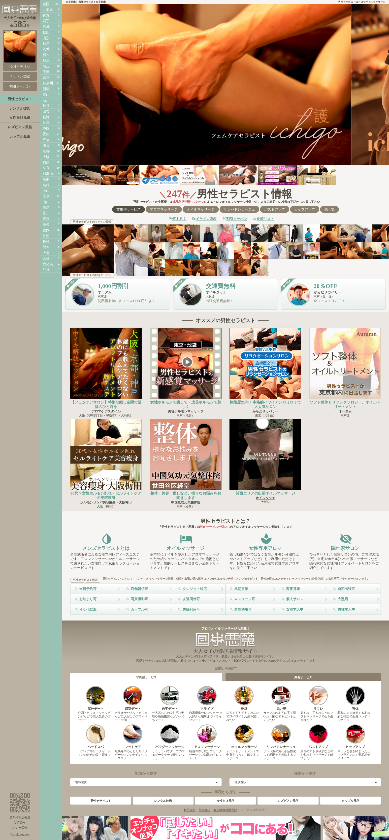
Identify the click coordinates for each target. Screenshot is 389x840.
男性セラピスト (100, 801)
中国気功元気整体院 (185, 502)
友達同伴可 (191, 599)
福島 (46, 44)
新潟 (46, 89)
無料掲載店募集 (19, 817)
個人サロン (294, 599)
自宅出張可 (346, 589)
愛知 (46, 134)
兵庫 (46, 162)
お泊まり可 (88, 599)
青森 (46, 15)
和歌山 (48, 174)
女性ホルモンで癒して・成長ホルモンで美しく (185, 404)
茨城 (46, 49)
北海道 (48, 10)
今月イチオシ (19, 49)
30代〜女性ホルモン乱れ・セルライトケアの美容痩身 (106, 495)
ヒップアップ (304, 209)
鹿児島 (48, 264)
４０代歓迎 (88, 609)
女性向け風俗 (225, 801)
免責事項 (204, 810)
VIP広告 (19, 822)
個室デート (132, 698)
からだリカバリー (265, 411)
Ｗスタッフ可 (244, 599)
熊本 (46, 247)
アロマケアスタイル (106, 411)
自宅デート (169, 698)
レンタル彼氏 (163, 801)
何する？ (179, 219)
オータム (345, 411)
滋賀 (46, 145)
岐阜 (46, 123)
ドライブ (206, 698)
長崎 (46, 241)
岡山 (46, 190)
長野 (46, 117)
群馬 (46, 60)
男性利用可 (243, 609)
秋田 (46, 32)
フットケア (132, 736)
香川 (46, 213)
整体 (355, 698)
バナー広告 (19, 827)
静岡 (46, 128)
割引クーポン (236, 219)
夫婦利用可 (191, 609)
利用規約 (189, 810)
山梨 (46, 111)
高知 (46, 224)
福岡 (46, 230)
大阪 (46, 157)
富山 (46, 94)
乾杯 (244, 698)
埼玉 (46, 66)
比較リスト (265, 219)
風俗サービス (303, 677)
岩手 (46, 21)
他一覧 (329, 209)
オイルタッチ (265, 498)
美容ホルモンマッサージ (185, 411)
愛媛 (46, 219)
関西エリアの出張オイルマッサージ (265, 493)
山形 (46, 38)
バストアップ (274, 209)
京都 (46, 151)
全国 (46, 4)
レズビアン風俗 (288, 801)
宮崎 (46, 258)
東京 (46, 77)
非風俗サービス (128, 209)
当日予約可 (88, 589)
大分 (46, 253)
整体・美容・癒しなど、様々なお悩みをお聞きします (185, 495)
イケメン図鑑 (206, 219)
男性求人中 (346, 609)
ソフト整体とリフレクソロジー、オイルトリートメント (345, 404)
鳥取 (46, 179)
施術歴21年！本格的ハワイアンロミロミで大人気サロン (265, 404)
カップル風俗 (350, 801)
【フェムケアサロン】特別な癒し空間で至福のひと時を (106, 404)
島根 (46, 185)
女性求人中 (294, 609)
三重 (46, 140)
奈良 (46, 168)
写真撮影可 (139, 599)
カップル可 (139, 609)
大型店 (343, 599)
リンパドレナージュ (239, 209)
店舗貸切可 (139, 589)
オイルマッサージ (201, 209)
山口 (46, 202)
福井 (46, 106)
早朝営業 (241, 589)
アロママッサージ (164, 209)
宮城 (46, 27)
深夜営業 (293, 589)
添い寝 (281, 698)
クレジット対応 (195, 589)
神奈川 (48, 83)
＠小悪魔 (71, 1)
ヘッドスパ (95, 736)
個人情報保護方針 (225, 810)
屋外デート (95, 698)
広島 (46, 196)
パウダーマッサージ (169, 736)
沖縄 (46, 270)
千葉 (46, 72)
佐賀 (46, 236)
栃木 (46, 55)
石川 (46, 100)
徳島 (46, 208)
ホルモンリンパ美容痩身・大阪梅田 (106, 502)
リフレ (318, 698)
